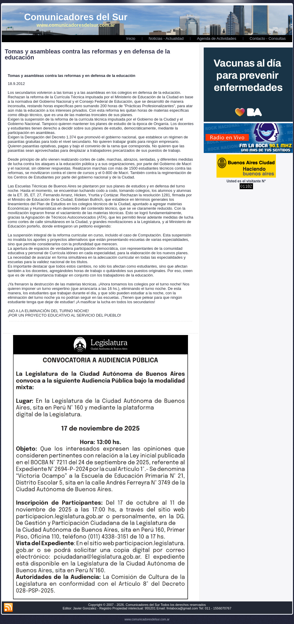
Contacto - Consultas (268, 38)
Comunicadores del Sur (75, 17)
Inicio (130, 38)
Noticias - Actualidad (166, 38)
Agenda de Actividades (216, 38)
